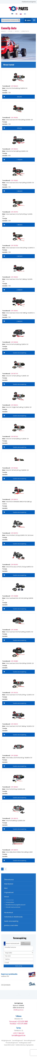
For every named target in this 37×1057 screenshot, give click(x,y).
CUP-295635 (14, 277)
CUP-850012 (14, 405)
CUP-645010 (14, 850)
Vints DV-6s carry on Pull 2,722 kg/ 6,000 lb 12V (19, 567)
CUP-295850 (14, 180)
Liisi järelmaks (5, 985)
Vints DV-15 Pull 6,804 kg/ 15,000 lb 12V (17, 439)
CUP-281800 (14, 755)
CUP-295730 (14, 692)
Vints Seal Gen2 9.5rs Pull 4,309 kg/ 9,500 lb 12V (20, 182)
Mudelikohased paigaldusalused (15, 905)
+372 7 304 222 (18, 1033)
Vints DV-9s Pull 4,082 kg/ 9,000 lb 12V (17, 151)
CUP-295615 (14, 724)
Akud (5, 888)
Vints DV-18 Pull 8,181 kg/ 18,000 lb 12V (17, 470)
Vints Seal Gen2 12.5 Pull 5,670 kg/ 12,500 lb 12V (20, 695)
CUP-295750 (14, 212)
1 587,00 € (19, 256)
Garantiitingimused (17, 1040)
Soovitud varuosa (18, 948)
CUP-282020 (14, 787)
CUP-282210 (14, 818)
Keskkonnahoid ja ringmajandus (24, 1045)
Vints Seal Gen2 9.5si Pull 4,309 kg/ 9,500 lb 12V (20, 663)
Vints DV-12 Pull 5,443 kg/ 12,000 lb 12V (17, 376)
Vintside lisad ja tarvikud (13, 907)
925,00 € (19, 97)
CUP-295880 (14, 661)
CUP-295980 (14, 629)
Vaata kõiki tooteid (9, 1045)
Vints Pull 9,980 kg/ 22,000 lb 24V (15, 820)
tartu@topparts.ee (18, 1035)
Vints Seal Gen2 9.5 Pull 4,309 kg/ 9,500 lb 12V (19, 120)
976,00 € (19, 128)
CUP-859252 (14, 149)
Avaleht (3, 31)
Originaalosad (8, 892)
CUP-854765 (14, 564)
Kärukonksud (8, 912)
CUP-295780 (14, 245)
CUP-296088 (14, 596)
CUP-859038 (14, 342)
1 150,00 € (19, 159)
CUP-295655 (14, 311)
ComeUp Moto (10, 902)
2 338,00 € (19, 290)
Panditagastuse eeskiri (25, 1043)
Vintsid (17, 31)
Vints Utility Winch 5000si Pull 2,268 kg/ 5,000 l (19, 852)
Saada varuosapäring (19, 353)
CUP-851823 (14, 468)
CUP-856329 (14, 86)
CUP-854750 (14, 533)
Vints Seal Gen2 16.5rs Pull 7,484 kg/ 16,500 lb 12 (20, 313)
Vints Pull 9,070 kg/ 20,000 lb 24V (15, 789)
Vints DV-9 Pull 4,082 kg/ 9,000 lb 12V (16, 88)
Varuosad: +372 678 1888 (18, 1021)
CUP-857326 (14, 436)
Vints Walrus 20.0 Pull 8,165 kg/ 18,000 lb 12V (19, 758)
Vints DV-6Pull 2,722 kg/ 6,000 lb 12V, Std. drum (19, 535)
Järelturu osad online (11, 925)
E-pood (10, 31)
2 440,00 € (19, 321)
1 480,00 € (19, 225)
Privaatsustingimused (12, 1043)
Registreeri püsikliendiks (13, 975)
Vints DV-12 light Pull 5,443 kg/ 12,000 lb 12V (18, 407)
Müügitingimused (6, 1040)
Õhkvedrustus (9, 879)
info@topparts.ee (18, 1010)
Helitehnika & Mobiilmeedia (13, 917)
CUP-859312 (14, 499)
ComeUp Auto (25, 31)
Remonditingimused (29, 1040)
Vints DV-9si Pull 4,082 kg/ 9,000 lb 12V (17, 344)
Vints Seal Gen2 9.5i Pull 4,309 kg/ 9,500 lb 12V (19, 632)
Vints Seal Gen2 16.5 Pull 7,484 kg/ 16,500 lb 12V (20, 726)
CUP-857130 (14, 373)
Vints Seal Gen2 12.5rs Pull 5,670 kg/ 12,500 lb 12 (20, 248)
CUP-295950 (14, 117)
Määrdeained (8, 884)
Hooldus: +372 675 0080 (18, 1024)
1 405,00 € (19, 191)
